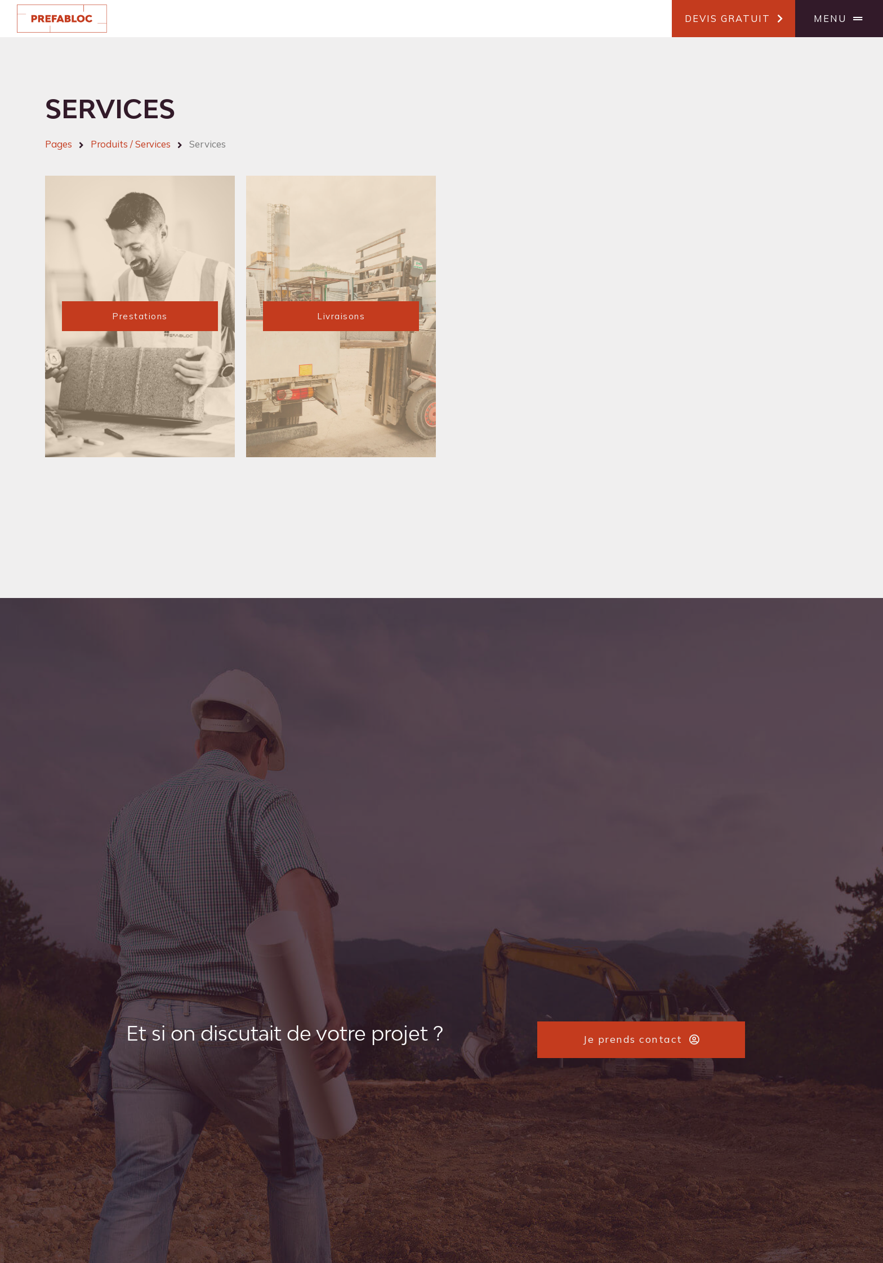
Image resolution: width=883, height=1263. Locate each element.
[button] (733, 18)
